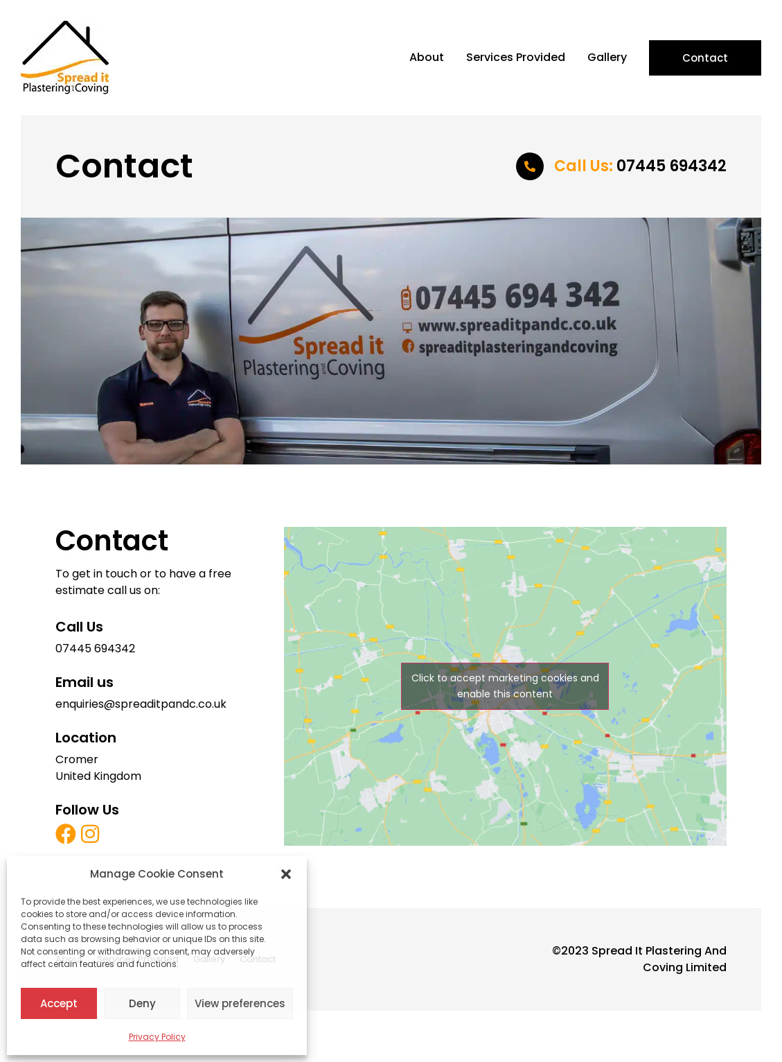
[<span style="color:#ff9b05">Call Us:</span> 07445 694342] (530, 166)
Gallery (607, 57)
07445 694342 (640, 166)
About (426, 57)
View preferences (240, 1003)
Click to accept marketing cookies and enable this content (505, 686)
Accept (59, 1003)
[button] (286, 874)
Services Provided (515, 57)
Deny (142, 1003)
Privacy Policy (157, 1037)
